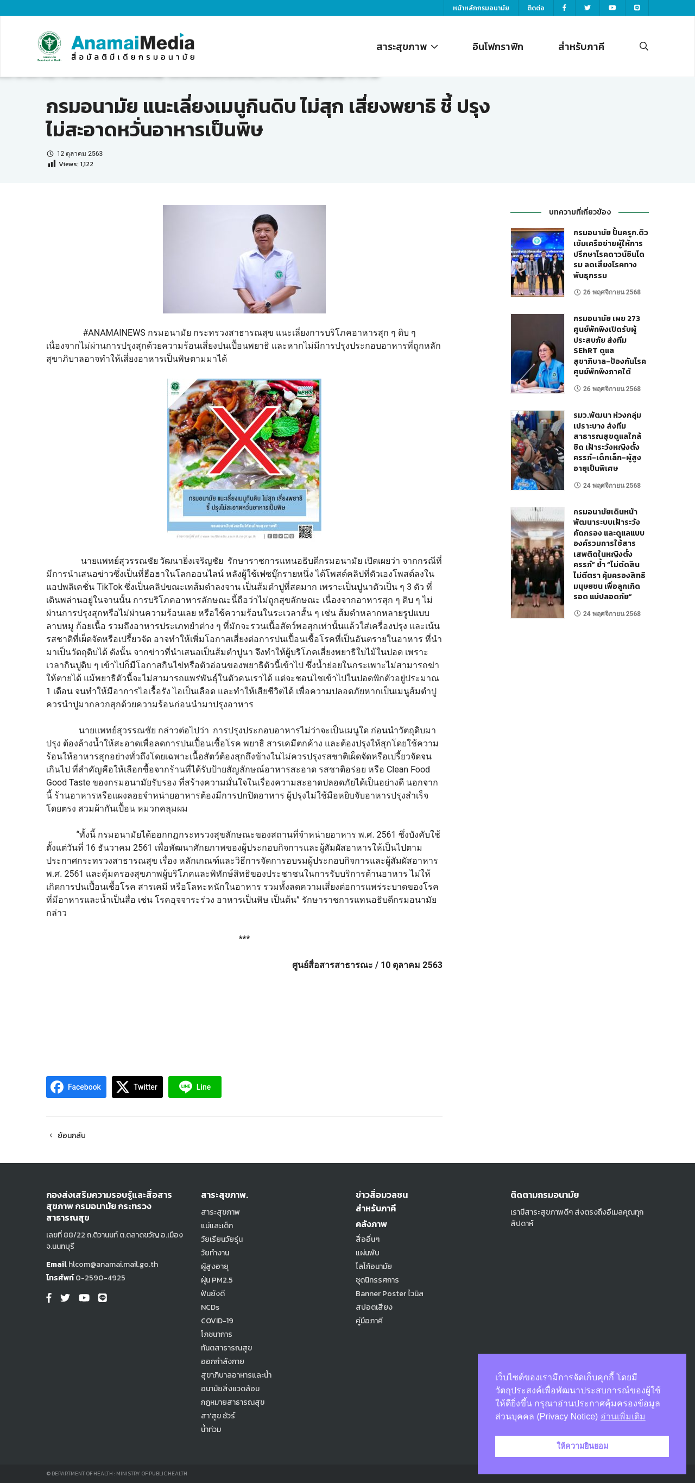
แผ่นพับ (368, 1253)
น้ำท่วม (211, 1429)
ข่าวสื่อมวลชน (382, 1194)
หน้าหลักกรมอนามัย (481, 8)
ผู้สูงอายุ (215, 1266)
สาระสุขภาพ (407, 46)
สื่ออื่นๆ (368, 1239)
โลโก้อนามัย (374, 1266)
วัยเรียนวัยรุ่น (222, 1239)
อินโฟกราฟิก (497, 46)
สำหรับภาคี (581, 46)
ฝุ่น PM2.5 (217, 1280)
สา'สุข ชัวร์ (218, 1416)
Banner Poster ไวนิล (390, 1293)
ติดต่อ (536, 8)
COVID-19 (217, 1321)
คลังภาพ (371, 1223)
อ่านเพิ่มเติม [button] (623, 1416)
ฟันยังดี (213, 1293)
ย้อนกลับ (66, 1135)
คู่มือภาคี (369, 1321)
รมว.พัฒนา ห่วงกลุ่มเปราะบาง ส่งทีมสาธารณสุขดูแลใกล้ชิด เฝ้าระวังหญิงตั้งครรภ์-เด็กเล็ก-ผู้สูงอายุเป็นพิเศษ (607, 442)
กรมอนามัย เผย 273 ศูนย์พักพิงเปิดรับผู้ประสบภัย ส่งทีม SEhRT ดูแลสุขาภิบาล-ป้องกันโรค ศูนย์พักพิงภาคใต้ (609, 345)
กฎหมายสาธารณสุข (232, 1402)
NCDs (210, 1307)
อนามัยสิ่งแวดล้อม (230, 1388)
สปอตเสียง (374, 1307)
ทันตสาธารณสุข (226, 1348)
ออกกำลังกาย (222, 1361)
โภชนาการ (216, 1334)
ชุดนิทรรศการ (377, 1280)
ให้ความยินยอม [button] (582, 1446)
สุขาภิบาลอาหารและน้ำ (236, 1375)
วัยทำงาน (215, 1253)
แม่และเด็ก (217, 1225)
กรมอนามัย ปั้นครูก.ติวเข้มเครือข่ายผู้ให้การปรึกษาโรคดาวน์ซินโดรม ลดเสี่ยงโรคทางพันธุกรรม (610, 254)
